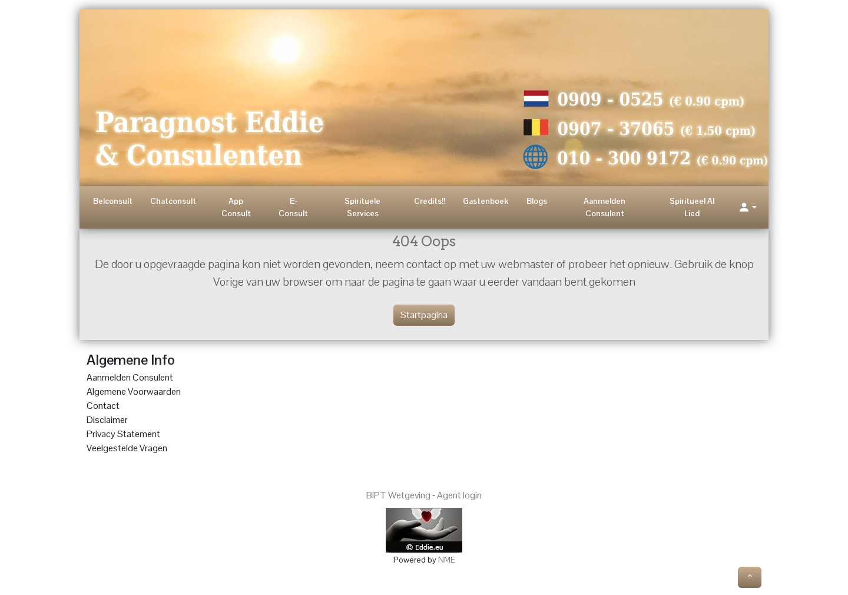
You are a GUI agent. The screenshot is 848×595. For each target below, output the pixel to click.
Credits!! (429, 201)
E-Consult (293, 207)
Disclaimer (107, 420)
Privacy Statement (123, 434)
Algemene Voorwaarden (134, 391)
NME (446, 559)
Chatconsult (173, 201)
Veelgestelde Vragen (127, 448)
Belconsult (112, 201)
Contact (103, 405)
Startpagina (424, 315)
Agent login (459, 495)
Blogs (536, 201)
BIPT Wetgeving (398, 495)
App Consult (236, 207)
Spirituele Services (362, 207)
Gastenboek (486, 201)
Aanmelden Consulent (604, 207)
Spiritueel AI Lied (692, 207)
